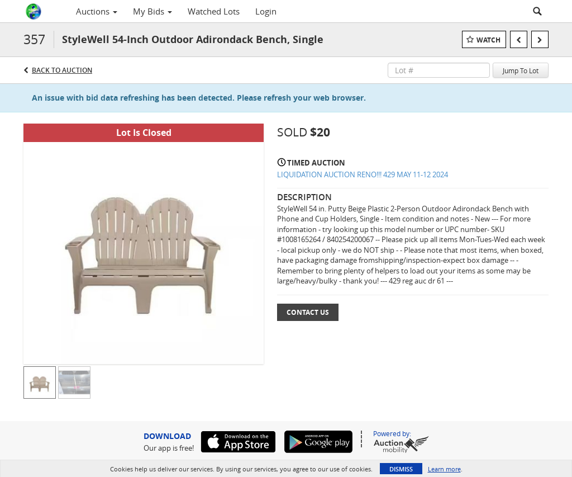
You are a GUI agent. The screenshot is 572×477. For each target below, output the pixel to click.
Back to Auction (62, 70)
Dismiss (401, 469)
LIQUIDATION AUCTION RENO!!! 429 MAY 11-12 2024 (362, 174)
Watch (488, 40)
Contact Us (308, 312)
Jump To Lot (520, 70)
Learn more (444, 469)
